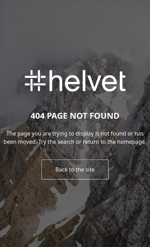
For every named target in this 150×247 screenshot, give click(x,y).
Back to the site (75, 169)
